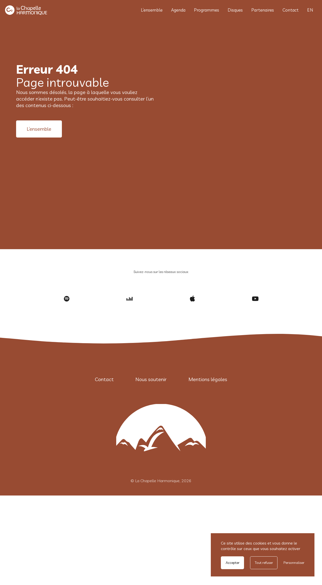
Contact (291, 10)
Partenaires (262, 10)
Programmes (206, 10)
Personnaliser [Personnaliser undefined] (294, 562)
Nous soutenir (151, 379)
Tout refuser (264, 562)
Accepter (232, 562)
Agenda (178, 10)
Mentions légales (207, 379)
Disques (235, 10)
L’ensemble (152, 10)
